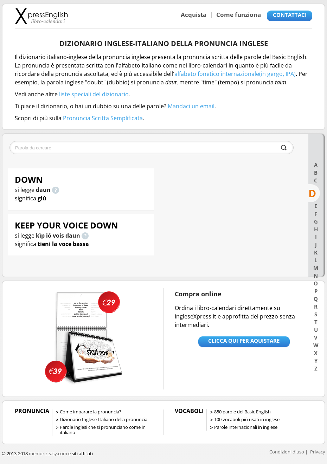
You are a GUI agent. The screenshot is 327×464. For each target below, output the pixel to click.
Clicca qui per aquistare (244, 340)
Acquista (193, 15)
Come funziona (238, 15)
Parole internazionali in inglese (245, 427)
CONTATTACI (290, 14)
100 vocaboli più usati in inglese (247, 419)
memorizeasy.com (48, 453)
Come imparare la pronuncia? (90, 411)
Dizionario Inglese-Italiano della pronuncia (103, 419)
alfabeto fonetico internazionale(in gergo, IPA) (235, 74)
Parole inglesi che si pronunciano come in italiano (103, 430)
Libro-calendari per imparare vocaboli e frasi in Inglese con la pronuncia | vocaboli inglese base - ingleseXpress (41, 16)
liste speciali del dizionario (94, 94)
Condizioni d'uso (286, 452)
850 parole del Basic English (242, 411)
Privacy (317, 452)
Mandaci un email (191, 106)
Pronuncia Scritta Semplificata (103, 118)
